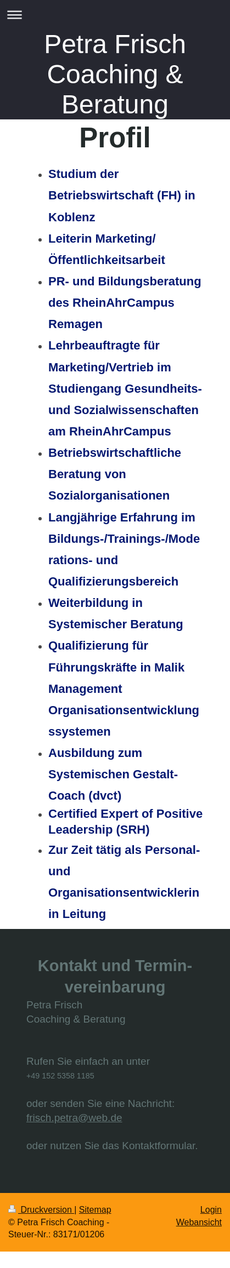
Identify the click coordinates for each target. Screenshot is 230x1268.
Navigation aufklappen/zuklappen (115, 14)
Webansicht (199, 1222)
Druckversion (41, 1209)
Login (211, 1209)
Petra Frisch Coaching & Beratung (115, 74)
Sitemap (95, 1209)
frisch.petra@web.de (74, 1117)
